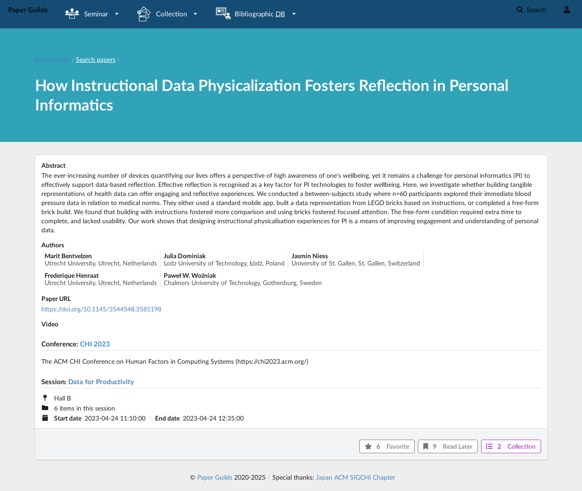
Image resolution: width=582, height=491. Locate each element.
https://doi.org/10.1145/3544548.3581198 (101, 309)
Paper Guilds (214, 477)
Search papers (95, 59)
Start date (67, 418)
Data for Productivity (101, 381)
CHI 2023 (95, 344)
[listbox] (92, 14)
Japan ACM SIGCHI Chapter (355, 477)
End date (167, 418)
